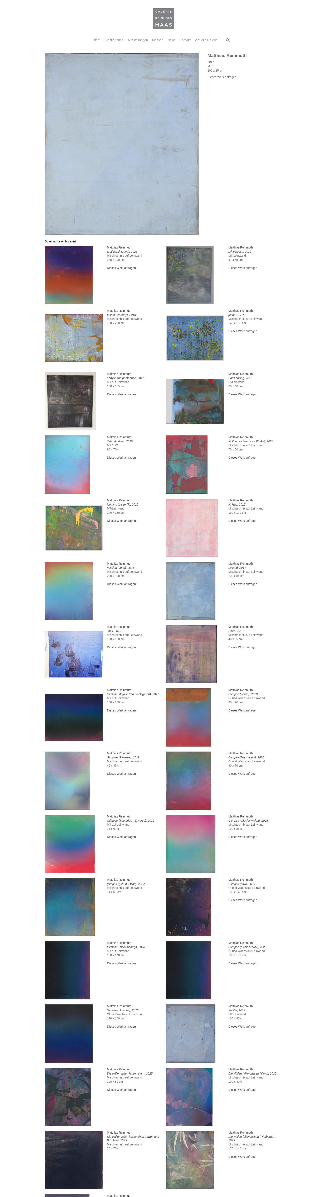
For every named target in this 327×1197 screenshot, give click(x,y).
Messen (157, 40)
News (171, 40)
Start (96, 40)
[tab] (60, 241)
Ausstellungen (138, 40)
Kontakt (185, 40)
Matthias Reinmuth (227, 55)
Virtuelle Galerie (206, 40)
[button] (228, 40)
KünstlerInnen (114, 40)
